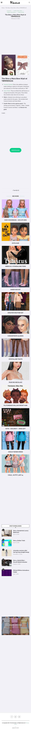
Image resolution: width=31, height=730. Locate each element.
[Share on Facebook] (13, 190)
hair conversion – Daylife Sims (15, 220)
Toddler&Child (21, 12)
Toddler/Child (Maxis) (11, 12)
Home (3, 8)
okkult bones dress (15, 452)
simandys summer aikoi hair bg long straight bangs (21, 551)
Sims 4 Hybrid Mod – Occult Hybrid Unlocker (20, 561)
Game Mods (7, 91)
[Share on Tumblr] (18, 190)
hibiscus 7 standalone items (15, 266)
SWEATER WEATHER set (15, 313)
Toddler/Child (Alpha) (17, 10)
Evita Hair (15, 243)
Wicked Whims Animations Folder (21, 571)
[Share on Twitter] (15, 190)
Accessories (9, 10)
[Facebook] (11, 716)
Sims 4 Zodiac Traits (19, 540)
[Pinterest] (19, 716)
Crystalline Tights (15, 359)
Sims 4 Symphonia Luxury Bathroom (20, 531)
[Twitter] (15, 716)
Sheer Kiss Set (15, 289)
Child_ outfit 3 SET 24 (15, 475)
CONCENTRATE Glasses (15, 336)
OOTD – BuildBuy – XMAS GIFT (15, 428)
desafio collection (15, 625)
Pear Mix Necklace (15, 382)
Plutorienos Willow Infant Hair (15, 405)
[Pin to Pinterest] (16, 190)
